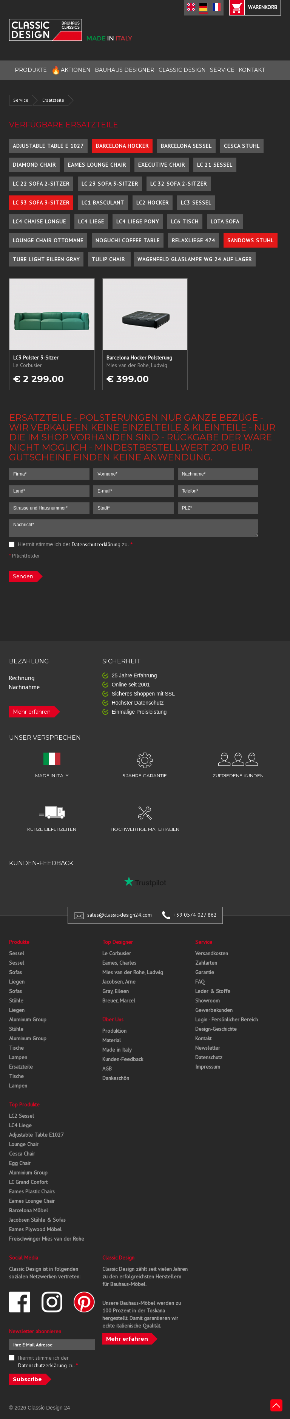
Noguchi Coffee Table (128, 240)
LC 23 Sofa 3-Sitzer (110, 183)
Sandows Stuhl (250, 240)
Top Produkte (24, 1104)
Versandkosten (211, 953)
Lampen (18, 1057)
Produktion (114, 1030)
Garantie (204, 972)
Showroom (207, 1000)
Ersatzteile (53, 100)
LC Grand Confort (28, 1182)
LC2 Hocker (152, 202)
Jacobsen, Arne (119, 981)
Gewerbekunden (214, 1010)
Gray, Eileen (115, 991)
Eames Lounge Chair (97, 164)
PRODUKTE (31, 70)
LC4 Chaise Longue (39, 221)
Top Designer (117, 942)
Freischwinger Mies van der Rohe (46, 1238)
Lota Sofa (225, 221)
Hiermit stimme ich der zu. (71, 544)
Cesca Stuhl (242, 146)
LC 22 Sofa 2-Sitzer (41, 183)
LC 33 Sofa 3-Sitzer (41, 202)
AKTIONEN (71, 70)
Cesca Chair (22, 1153)
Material (111, 1040)
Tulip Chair (109, 259)
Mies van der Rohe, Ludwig (132, 972)
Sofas (15, 972)
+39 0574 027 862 (195, 914)
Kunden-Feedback (122, 1059)
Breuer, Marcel (118, 1000)
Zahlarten (206, 962)
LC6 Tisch (185, 221)
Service (20, 100)
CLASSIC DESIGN (182, 70)
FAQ (200, 981)
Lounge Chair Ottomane (48, 240)
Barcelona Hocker (122, 146)
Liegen (17, 981)
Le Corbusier (116, 953)
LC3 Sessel (196, 202)
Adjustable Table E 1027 (48, 146)
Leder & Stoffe (212, 991)
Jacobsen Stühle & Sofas (37, 1219)
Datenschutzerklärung (96, 544)
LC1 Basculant (103, 202)
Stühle (16, 1000)
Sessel (16, 953)
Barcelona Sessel (186, 146)
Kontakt (203, 1038)
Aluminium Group (28, 1172)
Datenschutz (208, 1057)
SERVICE (222, 70)
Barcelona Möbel (28, 1210)
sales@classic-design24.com (119, 914)
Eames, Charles (119, 962)
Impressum (207, 1066)
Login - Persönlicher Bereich (226, 1019)
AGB (107, 1068)
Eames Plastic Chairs (32, 1191)
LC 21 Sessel (215, 164)
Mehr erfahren (32, 711)
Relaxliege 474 (193, 240)
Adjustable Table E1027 (36, 1134)
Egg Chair (20, 1163)
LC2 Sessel (21, 1115)
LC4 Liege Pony (137, 221)
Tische (16, 1047)
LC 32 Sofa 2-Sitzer (178, 183)
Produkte (19, 942)
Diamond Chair (34, 164)
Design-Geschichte (216, 1029)
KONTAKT (252, 70)
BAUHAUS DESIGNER (124, 70)
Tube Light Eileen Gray (46, 259)
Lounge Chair (24, 1144)
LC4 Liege (91, 221)
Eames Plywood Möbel (35, 1229)
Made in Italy (117, 1049)
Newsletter (207, 1047)
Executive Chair (161, 164)
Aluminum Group (27, 1019)
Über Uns (112, 1019)
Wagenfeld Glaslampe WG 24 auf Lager (194, 259)
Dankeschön (115, 1078)
